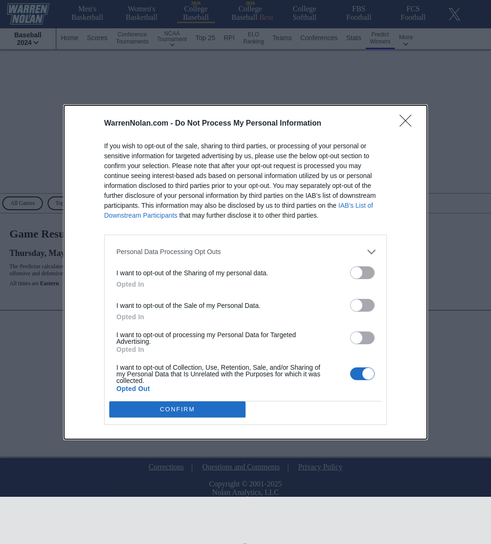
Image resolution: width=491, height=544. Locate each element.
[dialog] (245, 272)
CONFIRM (177, 408)
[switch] (362, 272)
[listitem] (245, 252)
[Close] (408, 124)
